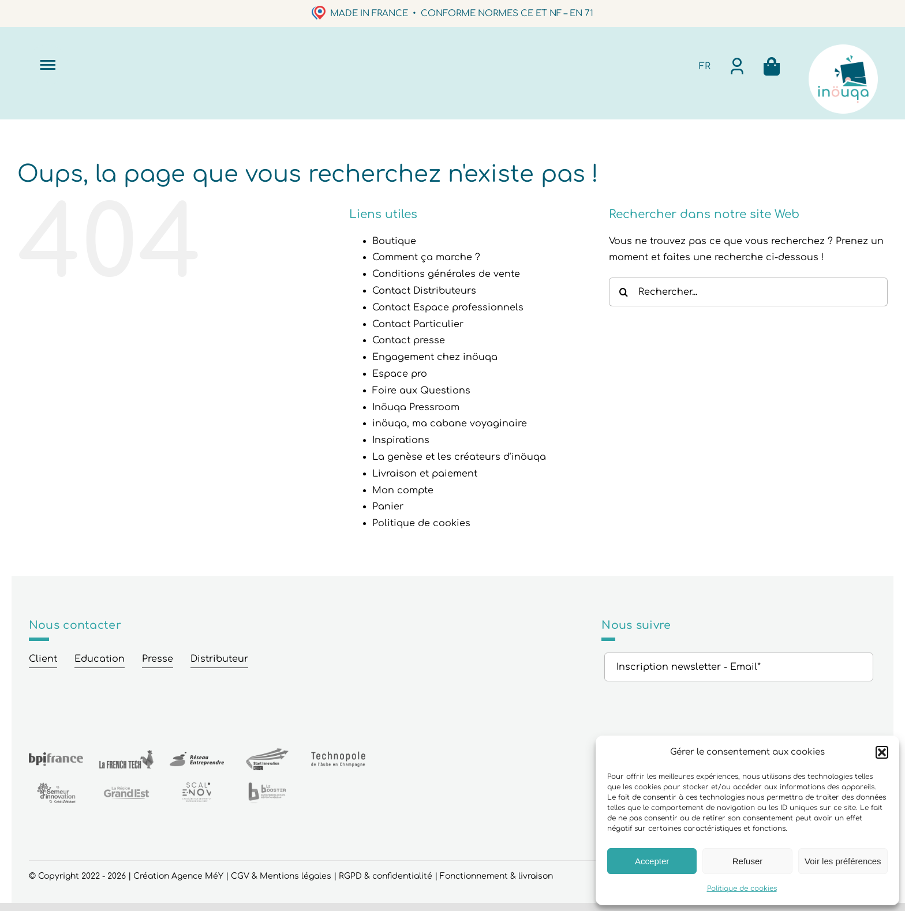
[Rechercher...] (748, 292)
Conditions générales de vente (446, 274)
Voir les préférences (843, 861)
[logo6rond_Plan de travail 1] (843, 49)
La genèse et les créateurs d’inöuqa (459, 457)
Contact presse (408, 340)
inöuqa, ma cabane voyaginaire (449, 423)
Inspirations (400, 440)
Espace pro (399, 374)
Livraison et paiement (424, 473)
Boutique (394, 241)
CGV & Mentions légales (281, 876)
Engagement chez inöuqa (435, 357)
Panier (387, 506)
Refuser (747, 861)
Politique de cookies (742, 888)
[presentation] (692, 709)
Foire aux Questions (421, 390)
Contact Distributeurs (424, 291)
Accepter (652, 861)
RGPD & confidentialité (385, 876)
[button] (882, 752)
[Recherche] (623, 292)
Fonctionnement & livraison (496, 876)
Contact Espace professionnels (447, 307)
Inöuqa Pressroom (415, 407)
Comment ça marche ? (426, 257)
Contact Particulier (417, 324)
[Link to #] (47, 64)
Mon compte (402, 490)
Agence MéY (197, 876)
